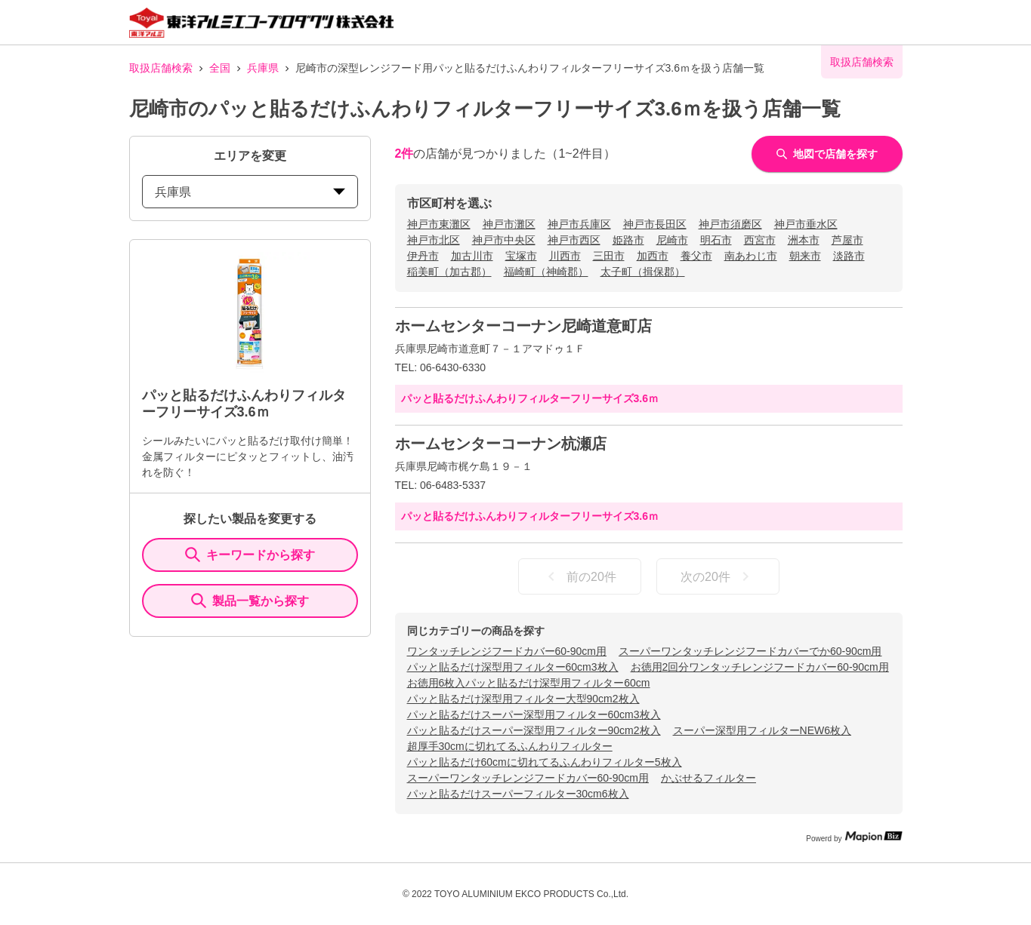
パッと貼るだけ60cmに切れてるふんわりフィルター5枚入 (544, 762)
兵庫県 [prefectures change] (250, 192)
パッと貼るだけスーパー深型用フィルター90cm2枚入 (534, 730)
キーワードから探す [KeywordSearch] (250, 554)
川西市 (565, 256)
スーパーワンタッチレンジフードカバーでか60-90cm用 (750, 651)
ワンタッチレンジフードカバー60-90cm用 (507, 651)
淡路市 (849, 256)
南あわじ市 (750, 256)
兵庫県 (263, 68)
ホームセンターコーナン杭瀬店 (501, 443)
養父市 (696, 256)
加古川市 (472, 256)
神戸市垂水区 (806, 224)
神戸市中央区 (504, 240)
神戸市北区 (433, 240)
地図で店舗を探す (827, 154)
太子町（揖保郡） (642, 272)
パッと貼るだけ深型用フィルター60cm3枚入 (513, 667)
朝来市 (805, 256)
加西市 (652, 256)
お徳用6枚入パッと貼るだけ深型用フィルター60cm (528, 683)
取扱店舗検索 (161, 68)
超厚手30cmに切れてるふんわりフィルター (510, 746)
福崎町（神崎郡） (546, 272)
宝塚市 (521, 256)
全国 (219, 68)
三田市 (609, 256)
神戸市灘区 (509, 224)
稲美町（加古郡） (449, 272)
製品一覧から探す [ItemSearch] (250, 600)
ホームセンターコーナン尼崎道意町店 (523, 326)
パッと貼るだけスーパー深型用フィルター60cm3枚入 (534, 714)
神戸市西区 (574, 240)
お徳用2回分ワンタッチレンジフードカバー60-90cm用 (760, 667)
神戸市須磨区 (730, 224)
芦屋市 (847, 240)
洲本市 (804, 240)
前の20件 (579, 576)
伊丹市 (423, 256)
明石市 (716, 240)
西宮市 (760, 240)
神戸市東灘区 (439, 224)
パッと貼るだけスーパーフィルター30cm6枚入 (518, 794)
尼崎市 (672, 240)
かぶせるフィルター (708, 778)
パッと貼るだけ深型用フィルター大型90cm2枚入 (523, 699)
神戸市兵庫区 (579, 224)
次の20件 (718, 576)
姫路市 (628, 240)
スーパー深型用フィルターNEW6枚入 (762, 730)
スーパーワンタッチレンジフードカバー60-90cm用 (528, 778)
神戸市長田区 (655, 224)
